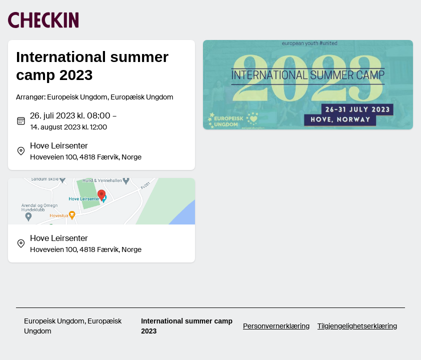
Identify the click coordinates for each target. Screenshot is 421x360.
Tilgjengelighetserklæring (357, 326)
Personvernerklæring (276, 326)
